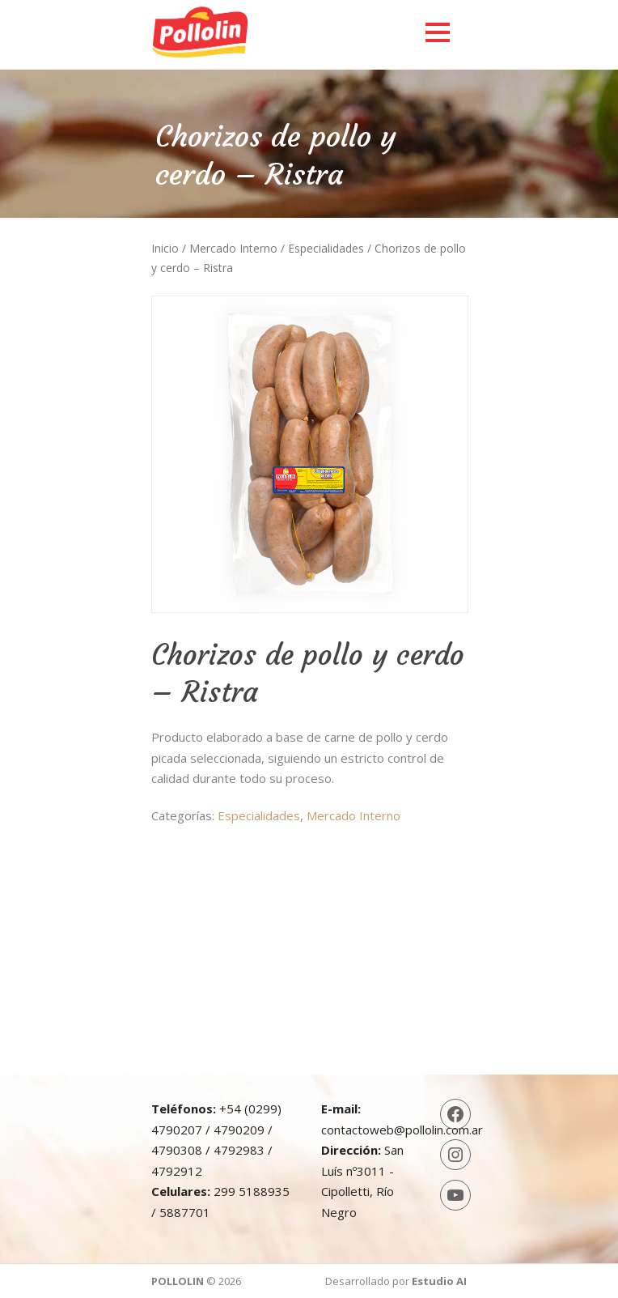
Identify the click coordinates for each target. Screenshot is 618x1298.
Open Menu (437, 32)
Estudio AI (439, 1281)
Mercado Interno (233, 248)
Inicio (165, 248)
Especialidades (326, 248)
